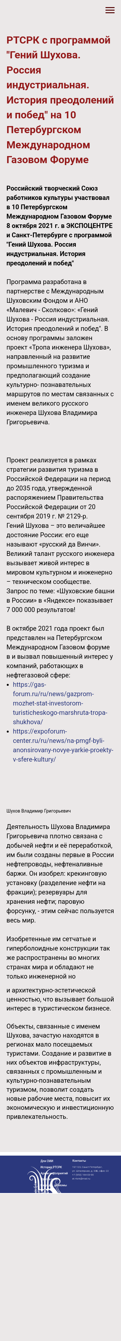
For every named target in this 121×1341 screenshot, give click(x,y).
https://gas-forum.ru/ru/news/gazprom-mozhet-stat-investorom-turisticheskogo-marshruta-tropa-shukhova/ (60, 703)
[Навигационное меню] (110, 10)
